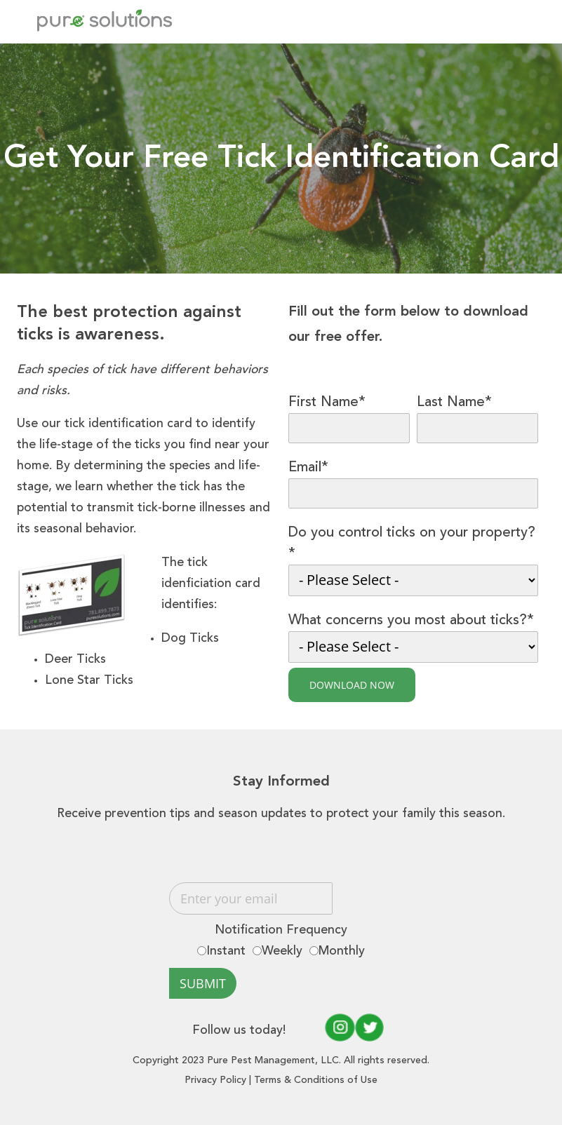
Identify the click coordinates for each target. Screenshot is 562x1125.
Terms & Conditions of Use (315, 1080)
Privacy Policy (215, 1080)
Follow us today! (256, 1027)
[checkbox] (281, 951)
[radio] (221, 951)
